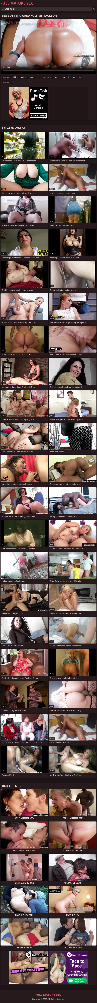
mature (6, 77)
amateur (22, 77)
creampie (48, 77)
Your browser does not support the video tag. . (48, 46)
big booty (77, 77)
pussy (31, 77)
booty (57, 77)
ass (39, 77)
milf (14, 77)
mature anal (8, 82)
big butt (66, 77)
